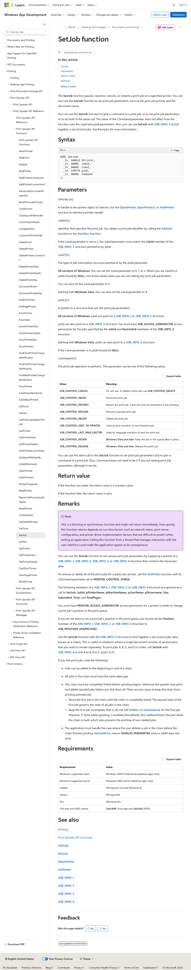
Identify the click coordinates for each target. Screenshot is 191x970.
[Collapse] (44, 24)
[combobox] (24, 32)
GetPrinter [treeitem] (24, 430)
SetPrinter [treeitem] (24, 548)
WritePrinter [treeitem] (25, 581)
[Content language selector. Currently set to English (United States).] (19, 959)
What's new (160, 14)
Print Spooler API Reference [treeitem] (25, 120)
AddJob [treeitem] (23, 164)
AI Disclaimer (10, 967)
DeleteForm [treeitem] (25, 242)
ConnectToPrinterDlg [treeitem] (30, 235)
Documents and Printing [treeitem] (21, 40)
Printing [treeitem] (14, 77)
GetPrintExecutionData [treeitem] (31, 450)
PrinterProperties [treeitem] (28, 484)
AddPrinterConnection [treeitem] (31, 177)
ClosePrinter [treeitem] (25, 208)
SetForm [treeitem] (23, 528)
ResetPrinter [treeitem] (25, 508)
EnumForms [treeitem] (25, 313)
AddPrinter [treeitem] (25, 171)
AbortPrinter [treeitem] (26, 151)
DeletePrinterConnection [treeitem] (32, 258)
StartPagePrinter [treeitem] (28, 575)
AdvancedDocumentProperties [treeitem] (31, 193)
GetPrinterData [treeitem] (27, 437)
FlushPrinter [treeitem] (25, 386)
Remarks (65, 80)
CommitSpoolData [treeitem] (29, 222)
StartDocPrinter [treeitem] (27, 568)
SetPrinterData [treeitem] (27, 555)
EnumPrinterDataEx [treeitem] (29, 333)
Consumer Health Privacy (103, 967)
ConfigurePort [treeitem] (26, 228)
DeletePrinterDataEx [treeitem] (30, 273)
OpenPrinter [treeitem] (26, 470)
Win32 (72, 27)
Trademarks (149, 967)
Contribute (64, 967)
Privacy (78, 967)
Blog (48, 967)
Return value (68, 75)
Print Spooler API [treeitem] (22, 104)
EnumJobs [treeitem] (24, 319)
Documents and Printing (125, 27)
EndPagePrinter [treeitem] (27, 306)
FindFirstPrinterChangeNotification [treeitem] (31, 366)
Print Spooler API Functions (75, 837)
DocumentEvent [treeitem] (28, 286)
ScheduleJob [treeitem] (26, 515)
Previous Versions (31, 967)
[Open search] (174, 5)
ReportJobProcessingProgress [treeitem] (32, 500)
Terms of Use (131, 967)
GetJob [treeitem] (23, 413)
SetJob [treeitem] (22, 535)
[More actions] (180, 27)
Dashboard (178, 14)
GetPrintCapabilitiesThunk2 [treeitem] (32, 422)
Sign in (183, 4)
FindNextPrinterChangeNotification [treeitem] (32, 377)
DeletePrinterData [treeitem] (29, 266)
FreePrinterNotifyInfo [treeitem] (30, 393)
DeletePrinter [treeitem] (26, 248)
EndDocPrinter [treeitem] (27, 299)
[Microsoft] (6, 5)
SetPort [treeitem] (23, 541)
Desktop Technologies (94, 27)
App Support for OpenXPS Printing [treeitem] (22, 56)
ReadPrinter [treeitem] (25, 490)
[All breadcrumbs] (61, 27)
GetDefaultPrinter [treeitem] (28, 399)
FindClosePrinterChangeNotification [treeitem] (31, 355)
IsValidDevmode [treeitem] (28, 464)
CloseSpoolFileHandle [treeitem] (31, 215)
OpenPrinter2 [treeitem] (26, 477)
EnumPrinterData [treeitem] (28, 326)
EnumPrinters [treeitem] (26, 346)
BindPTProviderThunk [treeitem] (31, 202)
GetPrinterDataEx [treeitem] (28, 444)
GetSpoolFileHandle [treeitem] (30, 457)
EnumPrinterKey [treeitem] (28, 339)
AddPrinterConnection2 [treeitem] (32, 184)
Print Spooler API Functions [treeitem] (28, 142)
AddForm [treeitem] (24, 157)
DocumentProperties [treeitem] (30, 293)
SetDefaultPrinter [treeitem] (28, 521)
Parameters (67, 71)
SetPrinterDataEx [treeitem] (28, 561)
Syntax (64, 66)
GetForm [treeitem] (24, 406)
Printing (63, 829)
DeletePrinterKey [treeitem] (28, 280)
